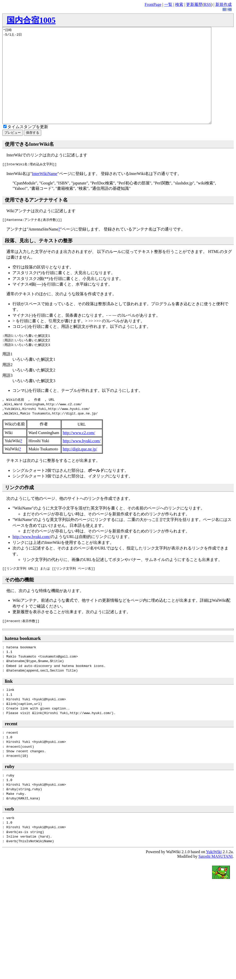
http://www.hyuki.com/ (82, 460)
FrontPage (153, 4)
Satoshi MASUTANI (215, 875)
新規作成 (223, 4)
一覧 (168, 4)
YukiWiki (214, 871)
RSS (207, 4)
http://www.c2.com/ (79, 452)
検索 (179, 4)
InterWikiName (44, 193)
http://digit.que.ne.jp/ (80, 468)
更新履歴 (194, 4)
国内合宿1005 (31, 20)
